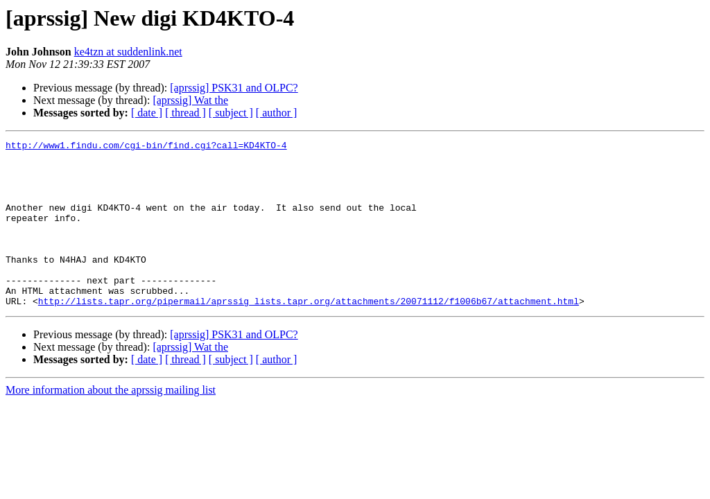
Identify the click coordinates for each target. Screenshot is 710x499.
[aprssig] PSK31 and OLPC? (233, 88)
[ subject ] (231, 113)
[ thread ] (185, 113)
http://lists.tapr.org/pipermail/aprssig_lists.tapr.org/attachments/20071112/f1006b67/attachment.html (308, 334)
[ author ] (276, 113)
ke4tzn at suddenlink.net (128, 52)
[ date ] (146, 113)
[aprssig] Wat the (190, 100)
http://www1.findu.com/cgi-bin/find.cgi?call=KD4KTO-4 (146, 147)
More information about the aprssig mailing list (111, 423)
